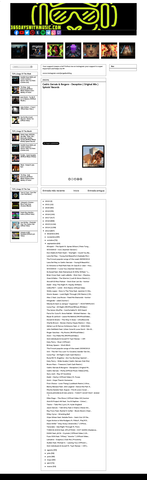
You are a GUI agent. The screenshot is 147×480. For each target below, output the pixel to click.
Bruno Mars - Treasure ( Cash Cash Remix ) (64, 364)
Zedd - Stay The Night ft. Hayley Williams (64, 284)
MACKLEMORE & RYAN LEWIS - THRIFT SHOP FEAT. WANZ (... (73, 394)
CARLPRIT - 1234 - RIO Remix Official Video (66, 288)
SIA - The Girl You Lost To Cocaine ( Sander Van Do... (69, 351)
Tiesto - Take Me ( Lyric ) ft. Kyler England (64, 404)
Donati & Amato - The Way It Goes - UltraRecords (68, 319)
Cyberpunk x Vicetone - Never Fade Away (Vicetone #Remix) (27, 204)
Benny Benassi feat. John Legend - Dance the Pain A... (69, 386)
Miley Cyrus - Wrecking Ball (58, 414)
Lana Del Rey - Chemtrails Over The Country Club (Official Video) (28, 224)
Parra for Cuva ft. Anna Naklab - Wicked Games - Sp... (69, 313)
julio (49, 453)
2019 (47, 211)
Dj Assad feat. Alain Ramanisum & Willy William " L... (68, 272)
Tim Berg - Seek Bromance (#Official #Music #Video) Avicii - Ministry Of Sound (27, 89)
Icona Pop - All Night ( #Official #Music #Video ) (67, 307)
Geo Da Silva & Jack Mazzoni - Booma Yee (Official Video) (27, 119)
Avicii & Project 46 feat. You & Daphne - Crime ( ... (67, 401)
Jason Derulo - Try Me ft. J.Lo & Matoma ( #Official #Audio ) (28, 99)
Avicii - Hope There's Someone (59, 380)
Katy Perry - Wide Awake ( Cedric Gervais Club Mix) (68, 361)
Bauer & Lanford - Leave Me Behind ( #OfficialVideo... (69, 316)
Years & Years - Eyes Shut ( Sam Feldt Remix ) (28, 193)
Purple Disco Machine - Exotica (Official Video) (27, 213)
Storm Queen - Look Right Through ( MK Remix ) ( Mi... (69, 294)
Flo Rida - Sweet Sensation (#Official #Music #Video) (28, 156)
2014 (47, 227)
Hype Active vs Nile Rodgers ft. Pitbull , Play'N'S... (67, 420)
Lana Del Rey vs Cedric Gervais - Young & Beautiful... (68, 262)
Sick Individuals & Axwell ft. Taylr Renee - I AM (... (67, 446)
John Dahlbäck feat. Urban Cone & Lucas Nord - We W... (70, 329)
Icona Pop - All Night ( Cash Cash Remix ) (64, 355)
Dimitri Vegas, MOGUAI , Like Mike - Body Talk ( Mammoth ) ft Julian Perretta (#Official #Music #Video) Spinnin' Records (28, 138)
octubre (50, 240)
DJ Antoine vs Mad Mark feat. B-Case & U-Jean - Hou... (69, 265)
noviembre (51, 237)
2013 (47, 231)
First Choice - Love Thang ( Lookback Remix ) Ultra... (68, 383)
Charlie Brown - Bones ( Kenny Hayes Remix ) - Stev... (69, 323)
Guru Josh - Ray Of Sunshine (59, 374)
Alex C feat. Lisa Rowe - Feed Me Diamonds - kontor (69, 297)
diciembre (51, 233)
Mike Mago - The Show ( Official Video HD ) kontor (68, 398)
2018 (47, 214)
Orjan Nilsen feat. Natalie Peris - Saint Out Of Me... (68, 417)
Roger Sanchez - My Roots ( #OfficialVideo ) (65, 332)
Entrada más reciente (54, 190)
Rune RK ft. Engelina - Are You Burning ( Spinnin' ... (68, 358)
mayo (49, 460)
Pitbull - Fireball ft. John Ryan (27, 166)
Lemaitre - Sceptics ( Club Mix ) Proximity (64, 439)
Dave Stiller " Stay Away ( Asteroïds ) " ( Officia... (67, 423)
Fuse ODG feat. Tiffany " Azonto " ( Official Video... (68, 436)
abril (49, 463)
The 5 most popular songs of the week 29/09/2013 (68, 259)
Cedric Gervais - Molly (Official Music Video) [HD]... (68, 370)
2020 (47, 207)
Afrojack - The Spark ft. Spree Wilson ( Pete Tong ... (68, 246)
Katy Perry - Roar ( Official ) (58, 342)
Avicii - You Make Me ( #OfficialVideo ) (63, 335)
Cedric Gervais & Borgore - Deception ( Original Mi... (68, 367)
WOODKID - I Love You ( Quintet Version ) (64, 268)
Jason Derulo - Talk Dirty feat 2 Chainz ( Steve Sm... (68, 407)
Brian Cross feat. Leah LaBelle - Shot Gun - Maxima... (69, 275)
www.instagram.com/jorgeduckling (57, 73)
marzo (50, 466)
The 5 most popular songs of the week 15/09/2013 (68, 348)
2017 (47, 217)
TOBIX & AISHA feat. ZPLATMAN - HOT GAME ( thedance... (72, 430)
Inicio (76, 190)
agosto (50, 450)
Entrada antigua (96, 190)
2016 (47, 221)
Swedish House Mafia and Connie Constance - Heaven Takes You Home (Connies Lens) (28, 79)
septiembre (52, 243)
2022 (47, 201)
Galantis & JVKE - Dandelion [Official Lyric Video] (27, 234)
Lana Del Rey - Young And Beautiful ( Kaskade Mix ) (68, 256)
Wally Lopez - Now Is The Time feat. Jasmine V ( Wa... (69, 291)
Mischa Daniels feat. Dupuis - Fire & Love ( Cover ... (68, 390)
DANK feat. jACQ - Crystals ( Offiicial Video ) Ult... (67, 433)
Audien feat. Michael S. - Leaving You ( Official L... (67, 442)
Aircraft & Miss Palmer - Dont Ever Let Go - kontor (68, 281)
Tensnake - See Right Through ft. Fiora (63, 427)
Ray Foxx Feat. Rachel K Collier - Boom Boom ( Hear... (69, 411)
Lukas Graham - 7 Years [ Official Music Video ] (27, 108)
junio (49, 456)
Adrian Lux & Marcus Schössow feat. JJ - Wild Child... (69, 326)
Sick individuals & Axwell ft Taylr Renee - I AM (66, 339)
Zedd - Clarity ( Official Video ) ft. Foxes (63, 377)
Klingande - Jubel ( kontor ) (58, 300)
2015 (47, 224)
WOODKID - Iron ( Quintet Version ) (62, 249)
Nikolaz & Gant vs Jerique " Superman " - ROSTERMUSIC (71, 304)
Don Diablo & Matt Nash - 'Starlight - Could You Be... (68, 253)
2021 (47, 204)
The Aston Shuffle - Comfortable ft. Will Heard (67, 310)
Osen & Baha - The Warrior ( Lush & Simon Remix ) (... (69, 278)
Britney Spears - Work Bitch (58, 345)
